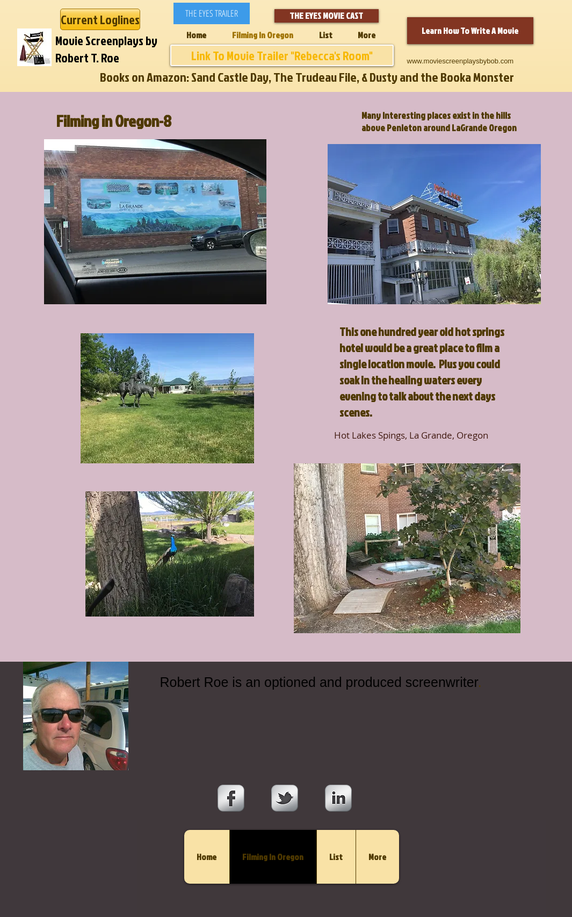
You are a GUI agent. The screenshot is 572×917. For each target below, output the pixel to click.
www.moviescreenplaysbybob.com (460, 61)
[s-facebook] (231, 798)
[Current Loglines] (100, 19)
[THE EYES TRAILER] (211, 13)
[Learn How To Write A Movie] (470, 30)
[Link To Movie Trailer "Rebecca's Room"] (282, 55)
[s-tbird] (284, 798)
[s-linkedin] (338, 798)
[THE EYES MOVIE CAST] (326, 16)
